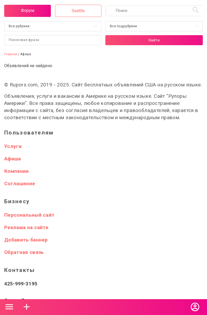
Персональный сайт (29, 215)
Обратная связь (24, 252)
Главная (10, 54)
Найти (154, 40)
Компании (16, 171)
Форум (27, 10)
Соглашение (19, 183)
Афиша (12, 159)
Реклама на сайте (26, 227)
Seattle (78, 10)
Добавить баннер (26, 240)
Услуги (13, 146)
